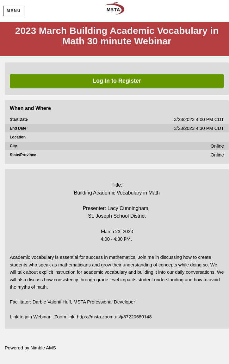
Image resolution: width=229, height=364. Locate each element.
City (13, 146)
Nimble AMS (43, 347)
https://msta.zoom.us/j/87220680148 (114, 316)
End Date (18, 128)
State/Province (23, 155)
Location (18, 137)
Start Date (19, 119)
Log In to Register (117, 81)
